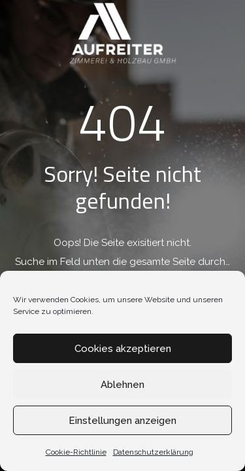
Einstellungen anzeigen (122, 421)
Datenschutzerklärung (153, 452)
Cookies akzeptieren (122, 349)
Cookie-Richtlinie (76, 452)
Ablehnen (122, 385)
